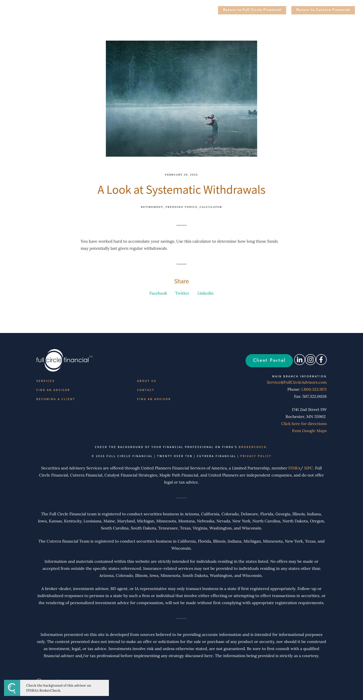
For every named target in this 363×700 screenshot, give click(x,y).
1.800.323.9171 (314, 389)
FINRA (294, 467)
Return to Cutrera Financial (323, 10)
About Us (147, 381)
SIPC (308, 467)
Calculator (211, 207)
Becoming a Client (55, 399)
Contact (146, 390)
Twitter (182, 293)
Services (45, 381)
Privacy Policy (255, 456)
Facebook (158, 293)
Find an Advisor (53, 390)
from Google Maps (309, 430)
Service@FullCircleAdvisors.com (294, 382)
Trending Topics (181, 207)
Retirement (152, 207)
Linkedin (205, 293)
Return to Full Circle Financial (252, 10)
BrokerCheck (253, 447)
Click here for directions (304, 423)
